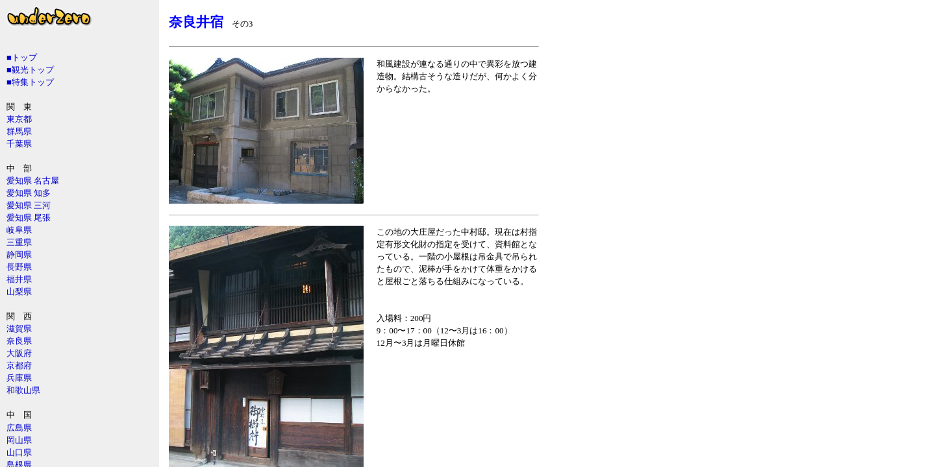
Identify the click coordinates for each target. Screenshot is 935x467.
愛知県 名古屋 (32, 181)
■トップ (21, 57)
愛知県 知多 (28, 193)
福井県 (19, 279)
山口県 (19, 452)
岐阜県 (19, 230)
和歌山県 (23, 390)
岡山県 (19, 440)
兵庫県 (19, 378)
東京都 (19, 119)
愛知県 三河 (28, 205)
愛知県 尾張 (28, 217)
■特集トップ (30, 82)
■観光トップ (30, 70)
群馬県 (19, 131)
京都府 (19, 365)
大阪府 (19, 353)
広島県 (19, 428)
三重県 (19, 242)
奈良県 (19, 341)
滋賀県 (19, 328)
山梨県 (19, 291)
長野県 (19, 267)
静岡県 (19, 254)
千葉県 (19, 144)
